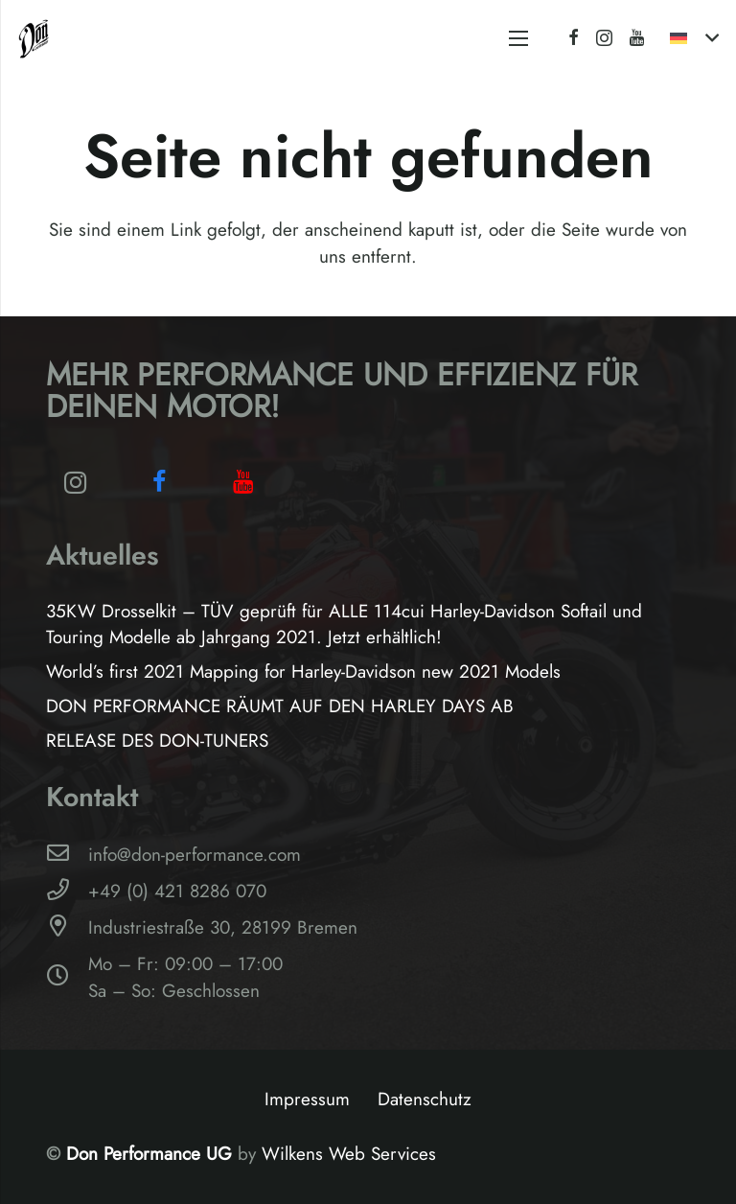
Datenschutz (425, 1099)
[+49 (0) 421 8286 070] (67, 891)
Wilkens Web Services (349, 1154)
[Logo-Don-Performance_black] (34, 38)
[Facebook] (573, 37)
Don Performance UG (152, 1154)
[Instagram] (604, 38)
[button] (694, 38)
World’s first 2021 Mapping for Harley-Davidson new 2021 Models (303, 671)
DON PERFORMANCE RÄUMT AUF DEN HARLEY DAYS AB (280, 706)
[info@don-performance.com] (67, 855)
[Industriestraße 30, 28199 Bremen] (67, 928)
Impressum (307, 1099)
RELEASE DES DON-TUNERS (157, 740)
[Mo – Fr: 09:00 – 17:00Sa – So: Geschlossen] (67, 977)
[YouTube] (637, 37)
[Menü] (518, 38)
